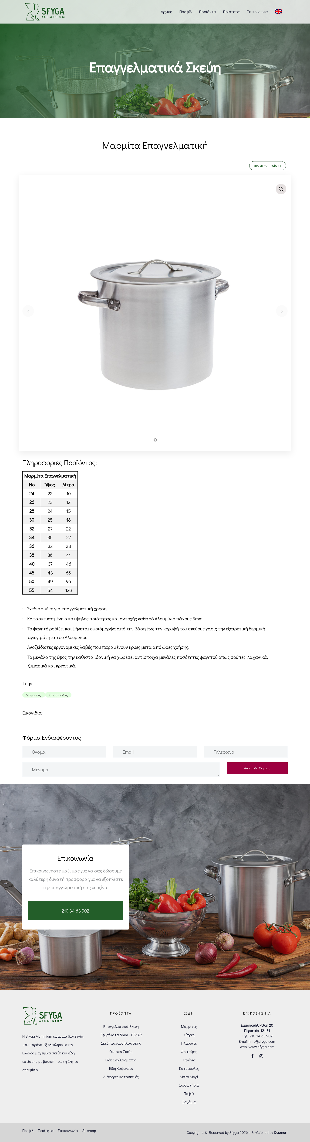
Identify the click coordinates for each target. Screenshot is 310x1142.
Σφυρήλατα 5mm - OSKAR (121, 1034)
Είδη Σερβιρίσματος (121, 1059)
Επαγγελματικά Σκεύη (121, 1026)
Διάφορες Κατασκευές (121, 1076)
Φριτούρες (189, 1051)
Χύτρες (189, 1034)
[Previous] (28, 311)
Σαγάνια (189, 1101)
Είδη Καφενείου (121, 1068)
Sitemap (89, 1130)
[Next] (282, 311)
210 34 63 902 (261, 1035)
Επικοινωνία (68, 1130)
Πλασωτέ (189, 1043)
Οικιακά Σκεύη (120, 1051)
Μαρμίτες (189, 1026)
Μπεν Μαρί (189, 1076)
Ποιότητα (46, 1130)
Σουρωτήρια (189, 1085)
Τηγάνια (188, 1059)
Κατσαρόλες (189, 1068)
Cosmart (281, 1132)
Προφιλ (28, 1130)
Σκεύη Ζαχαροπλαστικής (121, 1043)
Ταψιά (189, 1093)
